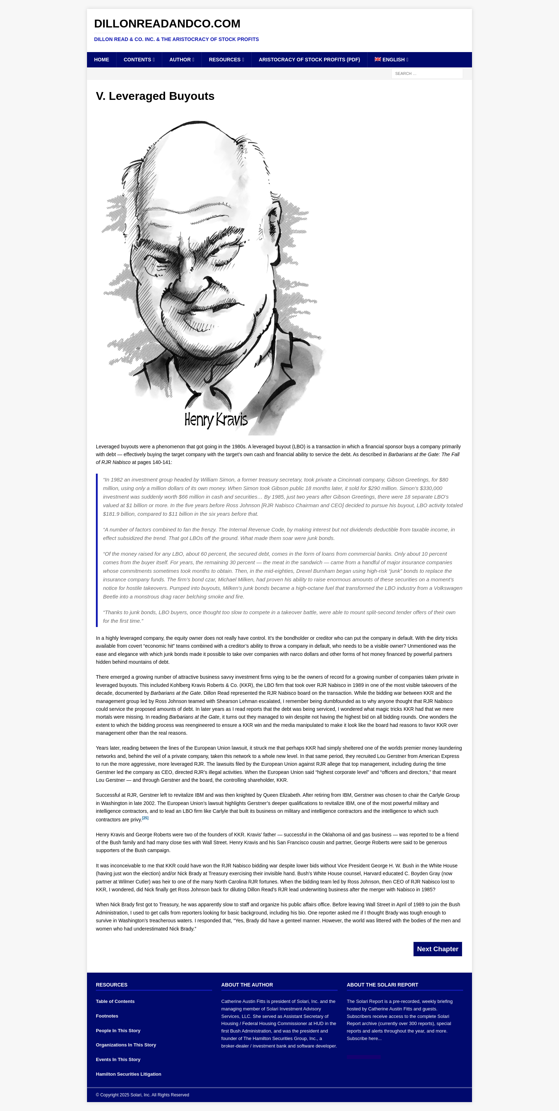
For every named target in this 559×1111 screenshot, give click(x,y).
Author (180, 59)
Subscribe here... (364, 1038)
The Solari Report (365, 1001)
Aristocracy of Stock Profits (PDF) (309, 59)
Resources (225, 59)
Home (101, 59)
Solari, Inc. (308, 1001)
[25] (145, 818)
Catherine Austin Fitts (243, 1001)
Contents (137, 59)
